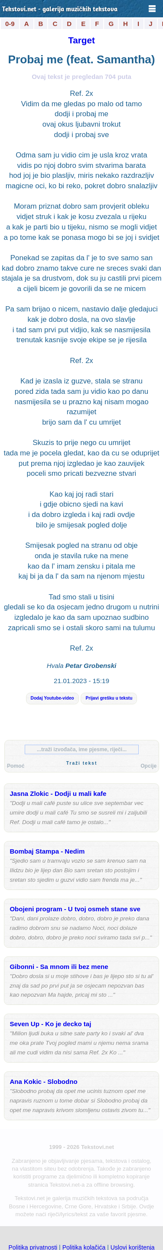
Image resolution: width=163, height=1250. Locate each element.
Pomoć (15, 766)
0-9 (10, 23)
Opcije (148, 766)
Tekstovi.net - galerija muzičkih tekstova (59, 10)
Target (81, 40)
